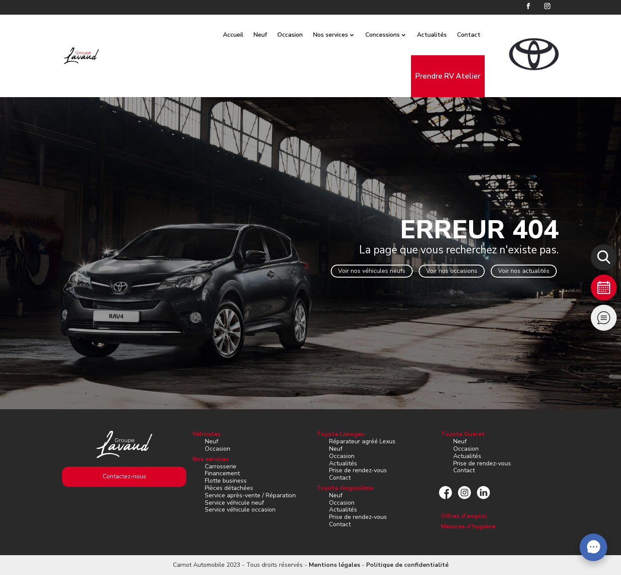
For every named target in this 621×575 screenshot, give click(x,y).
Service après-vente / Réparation (250, 495)
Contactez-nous (124, 476)
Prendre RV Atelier (457, 76)
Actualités (442, 35)
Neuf (270, 35)
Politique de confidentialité (407, 565)
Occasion (300, 35)
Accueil (243, 35)
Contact (478, 35)
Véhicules (206, 434)
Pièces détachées (229, 488)
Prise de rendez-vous (358, 470)
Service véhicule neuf (234, 503)
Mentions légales (334, 565)
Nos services (340, 35)
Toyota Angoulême (345, 488)
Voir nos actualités (523, 271)
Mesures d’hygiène (468, 526)
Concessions (392, 35)
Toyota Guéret (463, 434)
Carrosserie (220, 466)
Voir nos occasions (451, 271)
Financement (222, 473)
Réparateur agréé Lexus (362, 441)
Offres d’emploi (464, 516)
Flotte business (226, 481)
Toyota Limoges (340, 434)
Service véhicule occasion (240, 509)
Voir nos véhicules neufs (371, 271)
